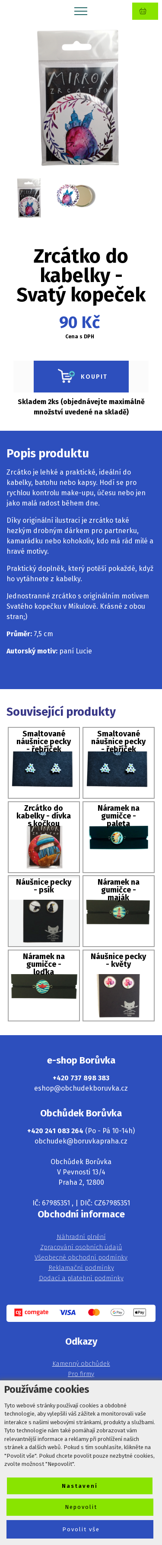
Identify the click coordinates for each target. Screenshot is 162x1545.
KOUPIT (81, 376)
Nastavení (80, 1486)
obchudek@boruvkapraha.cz (81, 1141)
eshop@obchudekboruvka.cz (81, 1088)
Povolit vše (81, 1529)
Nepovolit (81, 1507)
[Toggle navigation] (81, 11)
